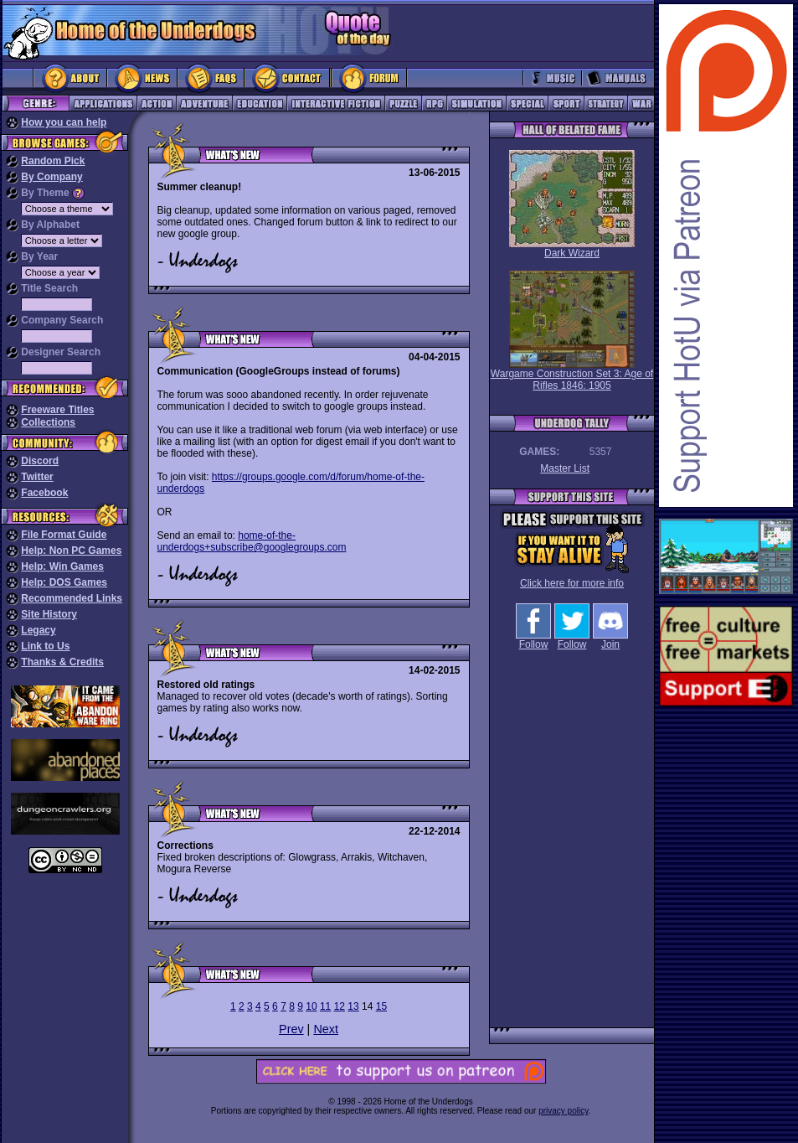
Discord (40, 461)
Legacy (38, 630)
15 (381, 1006)
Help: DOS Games (64, 582)
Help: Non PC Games (71, 550)
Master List (564, 468)
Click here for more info (572, 583)
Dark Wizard (572, 204)
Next (325, 1029)
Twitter (37, 477)
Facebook (44, 493)
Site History (49, 614)
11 (325, 1006)
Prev (291, 1029)
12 (339, 1006)
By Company (51, 177)
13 (353, 1006)
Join (610, 639)
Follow (533, 639)
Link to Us (45, 646)
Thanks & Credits (62, 662)
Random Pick (53, 161)
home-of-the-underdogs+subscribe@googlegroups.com (252, 541)
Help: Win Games (62, 566)
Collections (48, 422)
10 (311, 1006)
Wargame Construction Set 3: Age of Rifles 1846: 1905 (572, 331)
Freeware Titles (57, 410)
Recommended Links (71, 598)
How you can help (63, 122)
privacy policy (563, 1110)
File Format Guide (63, 534)
